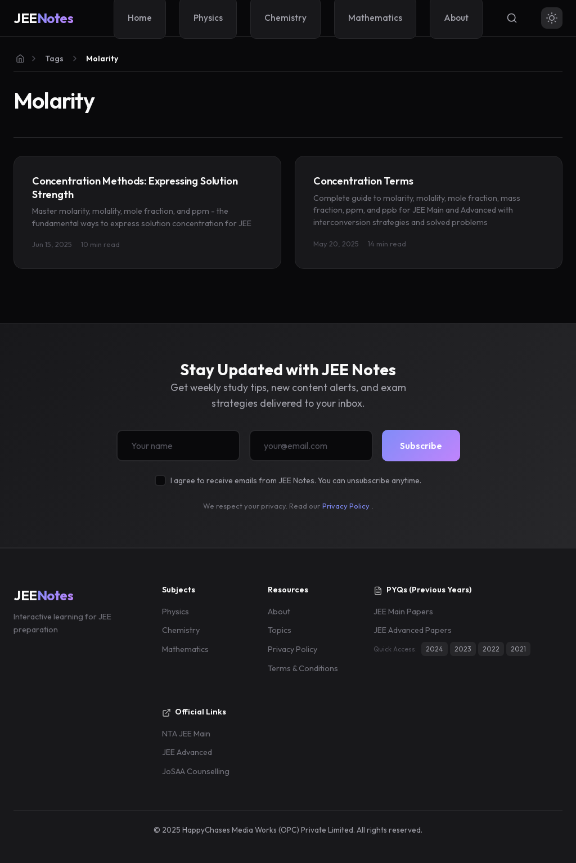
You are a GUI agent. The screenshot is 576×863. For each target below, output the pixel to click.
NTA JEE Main (186, 734)
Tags (54, 58)
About (279, 611)
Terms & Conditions (303, 668)
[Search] (512, 18)
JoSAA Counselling (196, 771)
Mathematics (185, 649)
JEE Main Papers (403, 611)
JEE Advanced (187, 752)
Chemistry (181, 630)
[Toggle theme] (551, 18)
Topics (279, 630)
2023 (462, 649)
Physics (175, 611)
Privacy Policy (346, 505)
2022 (491, 649)
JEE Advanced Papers (413, 630)
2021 (518, 649)
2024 (434, 649)
